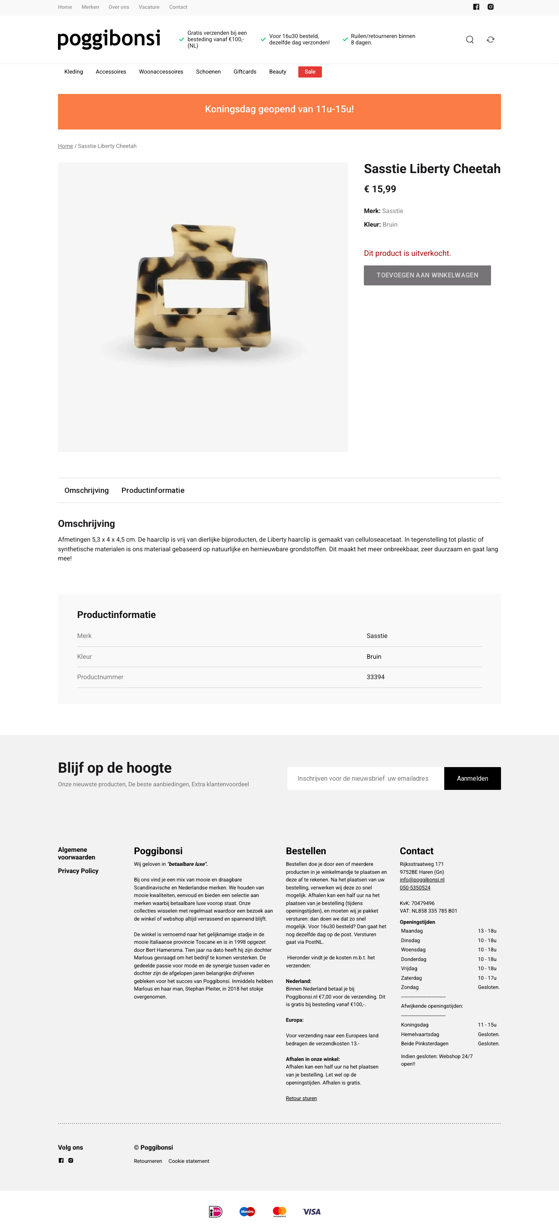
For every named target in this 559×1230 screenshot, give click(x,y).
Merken (90, 7)
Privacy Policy (78, 871)
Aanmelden (472, 779)
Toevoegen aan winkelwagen (427, 275)
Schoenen (208, 72)
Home (65, 7)
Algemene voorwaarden (76, 854)
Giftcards (245, 72)
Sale (310, 72)
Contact (178, 7)
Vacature (149, 7)
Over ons (119, 7)
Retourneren (148, 1162)
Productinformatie (153, 490)
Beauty (277, 72)
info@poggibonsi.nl (422, 881)
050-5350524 (415, 888)
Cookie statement (188, 1162)
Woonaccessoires (161, 72)
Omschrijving (86, 490)
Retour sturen (301, 1099)
